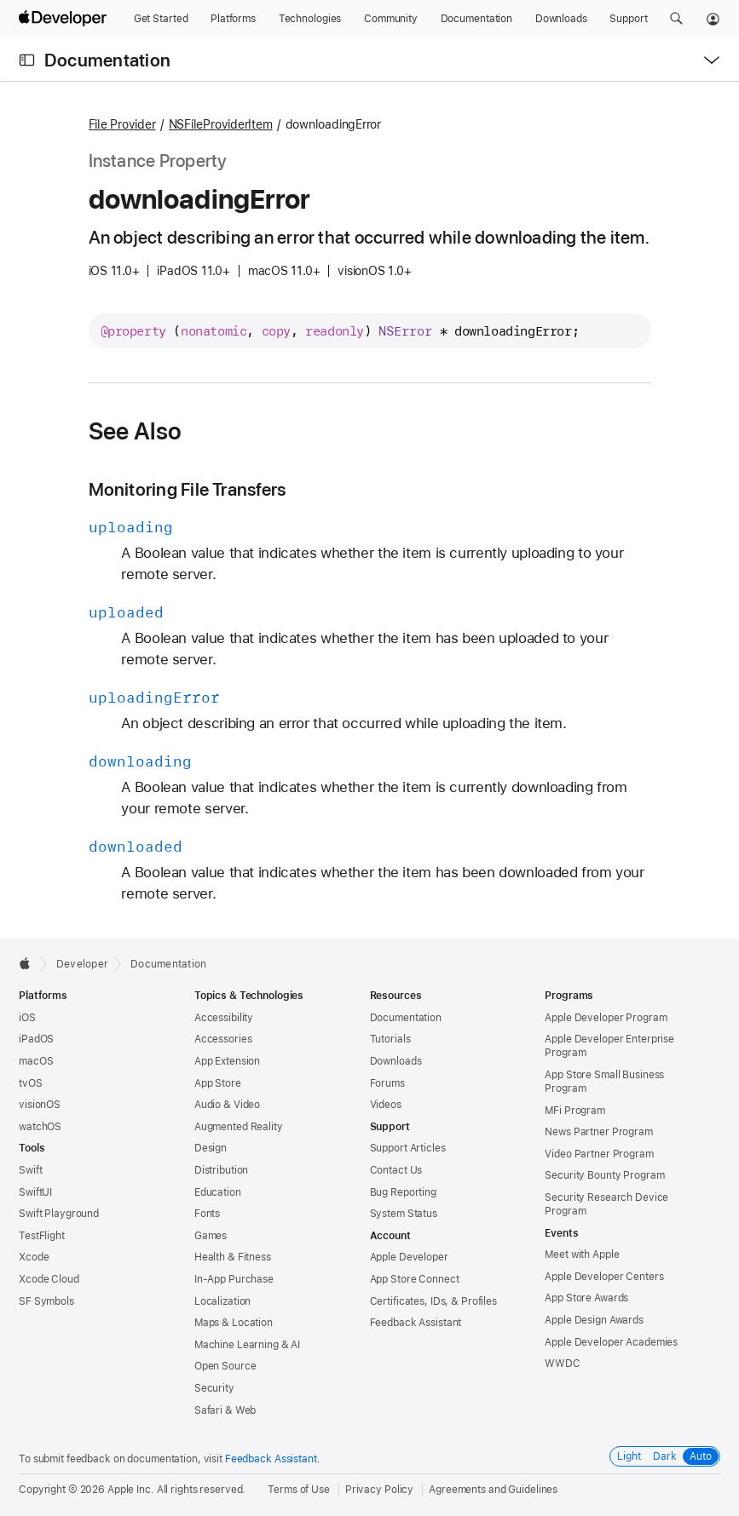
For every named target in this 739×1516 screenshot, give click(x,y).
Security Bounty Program (604, 1175)
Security (214, 1388)
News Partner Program (599, 1132)
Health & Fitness (232, 1257)
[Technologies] (310, 18)
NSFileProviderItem (221, 124)
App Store (217, 1083)
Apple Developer (409, 1257)
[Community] (390, 18)
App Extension (227, 1061)
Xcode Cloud (49, 1279)
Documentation (107, 60)
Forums (387, 1083)
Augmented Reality (238, 1127)
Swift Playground (59, 1214)
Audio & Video (227, 1105)
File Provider (122, 124)
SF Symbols (46, 1301)
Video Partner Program (599, 1154)
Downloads (396, 1061)
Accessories (223, 1039)
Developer (82, 964)
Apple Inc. (130, 1490)
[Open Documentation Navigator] (26, 60)
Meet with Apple (582, 1254)
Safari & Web (225, 1410)
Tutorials (390, 1039)
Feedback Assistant (416, 1323)
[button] (676, 18)
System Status (403, 1214)
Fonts (207, 1214)
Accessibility (223, 1018)
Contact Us (396, 1170)
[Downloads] (561, 18)
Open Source (225, 1366)
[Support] (628, 18)
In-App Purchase (234, 1279)
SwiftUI (35, 1192)
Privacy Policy (379, 1490)
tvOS (31, 1083)
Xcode (34, 1257)
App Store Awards (586, 1298)
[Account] (713, 18)
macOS (36, 1061)
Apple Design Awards (594, 1320)
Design (210, 1148)
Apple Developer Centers (604, 1277)
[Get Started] (161, 18)
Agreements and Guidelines (493, 1490)
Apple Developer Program (606, 1018)
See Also (135, 431)
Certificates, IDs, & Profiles (434, 1301)
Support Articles (408, 1148)
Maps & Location (233, 1323)
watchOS (40, 1127)
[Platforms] (233, 18)
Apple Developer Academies (611, 1342)
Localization (222, 1301)
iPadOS (36, 1039)
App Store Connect (414, 1279)
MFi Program (575, 1111)
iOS (27, 1018)
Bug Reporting (403, 1192)
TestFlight (42, 1236)
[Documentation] (476, 18)
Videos (385, 1105)
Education (217, 1192)
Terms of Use (299, 1490)
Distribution (221, 1170)
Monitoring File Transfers (187, 489)
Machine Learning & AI (247, 1345)
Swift (30, 1170)
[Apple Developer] (65, 18)
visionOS (40, 1105)
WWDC (562, 1364)
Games (210, 1236)
